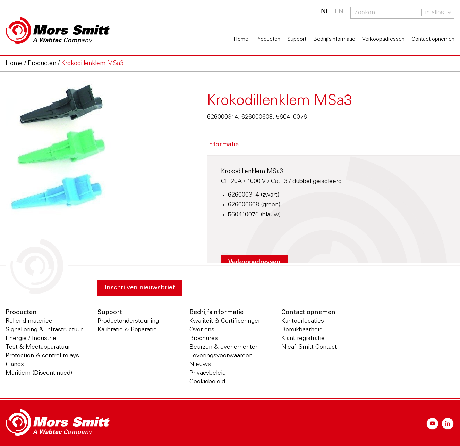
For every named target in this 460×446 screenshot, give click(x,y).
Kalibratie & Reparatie (127, 330)
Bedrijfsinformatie (334, 39)
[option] (92, 152)
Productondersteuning (128, 321)
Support (296, 39)
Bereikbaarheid (302, 330)
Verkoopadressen (383, 39)
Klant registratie (303, 339)
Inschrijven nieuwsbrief (140, 288)
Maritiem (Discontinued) (39, 373)
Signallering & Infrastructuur (44, 330)
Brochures (203, 339)
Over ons (201, 330)
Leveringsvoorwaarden (221, 356)
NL (325, 12)
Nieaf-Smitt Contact (309, 347)
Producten (267, 39)
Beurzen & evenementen (224, 347)
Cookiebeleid (207, 382)
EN (339, 12)
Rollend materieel (30, 321)
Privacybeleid (207, 373)
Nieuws (200, 365)
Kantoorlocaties (302, 321)
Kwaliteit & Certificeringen (225, 321)
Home (240, 39)
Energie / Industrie (31, 339)
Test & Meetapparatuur (38, 347)
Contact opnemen (432, 39)
